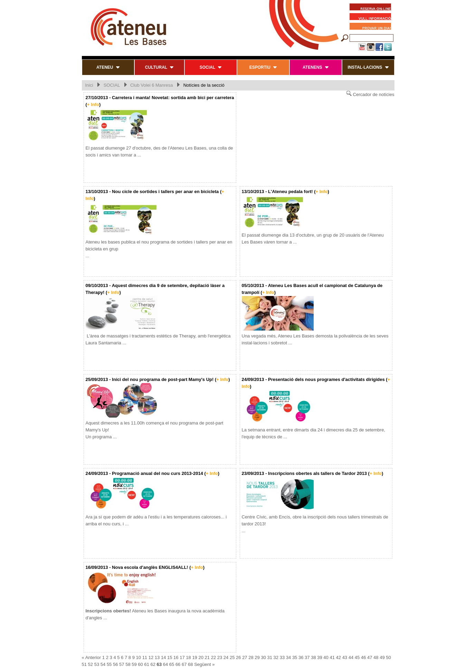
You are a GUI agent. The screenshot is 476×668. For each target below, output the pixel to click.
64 (165, 664)
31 (269, 657)
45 (357, 657)
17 (182, 657)
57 (121, 664)
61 (146, 664)
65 (171, 664)
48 (375, 657)
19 (194, 657)
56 (115, 664)
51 (84, 664)
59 (134, 664)
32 (276, 657)
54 (103, 664)
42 (338, 657)
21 (207, 657)
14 (163, 657)
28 (250, 657)
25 (232, 657)
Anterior (93, 657)
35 (294, 657)
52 (90, 664)
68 (190, 664)
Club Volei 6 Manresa (151, 85)
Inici (89, 85)
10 (138, 657)
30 (263, 657)
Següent (202, 664)
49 (382, 657)
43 (344, 657)
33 (282, 657)
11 (144, 657)
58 (127, 664)
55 (109, 664)
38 (313, 657)
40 (325, 657)
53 (96, 664)
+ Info (93, 104)
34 (288, 657)
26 (238, 657)
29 (257, 657)
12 (151, 657)
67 (184, 664)
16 (175, 657)
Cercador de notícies (370, 93)
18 (188, 657)
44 (351, 657)
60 (140, 664)
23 (219, 657)
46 (363, 657)
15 (169, 657)
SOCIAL (112, 85)
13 (157, 657)
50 (388, 657)
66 (177, 664)
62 (153, 664)
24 (225, 657)
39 (319, 657)
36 (300, 657)
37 (307, 657)
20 (200, 657)
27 (244, 657)
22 (213, 657)
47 (369, 657)
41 (332, 657)
